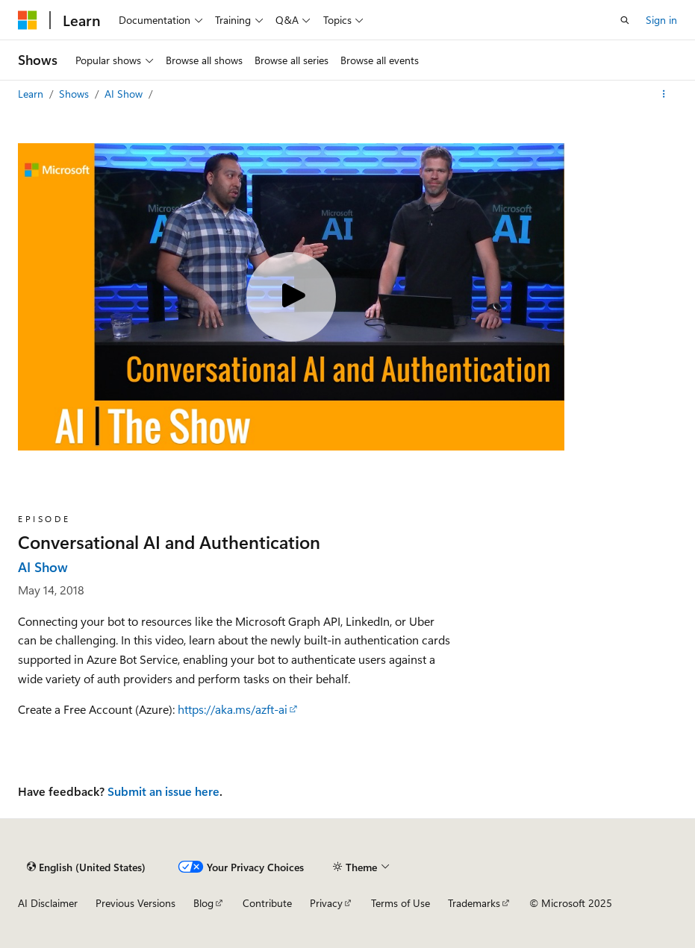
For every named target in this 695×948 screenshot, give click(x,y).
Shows (75, 94)
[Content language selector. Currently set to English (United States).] (86, 867)
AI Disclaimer (48, 903)
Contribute (267, 903)
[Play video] (291, 297)
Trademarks (474, 903)
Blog (203, 903)
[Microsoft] (27, 20)
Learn (32, 94)
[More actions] (664, 94)
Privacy (326, 903)
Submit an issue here (163, 791)
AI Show (125, 94)
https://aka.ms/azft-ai (232, 709)
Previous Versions (135, 903)
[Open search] (625, 20)
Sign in (661, 20)
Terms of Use (400, 903)
